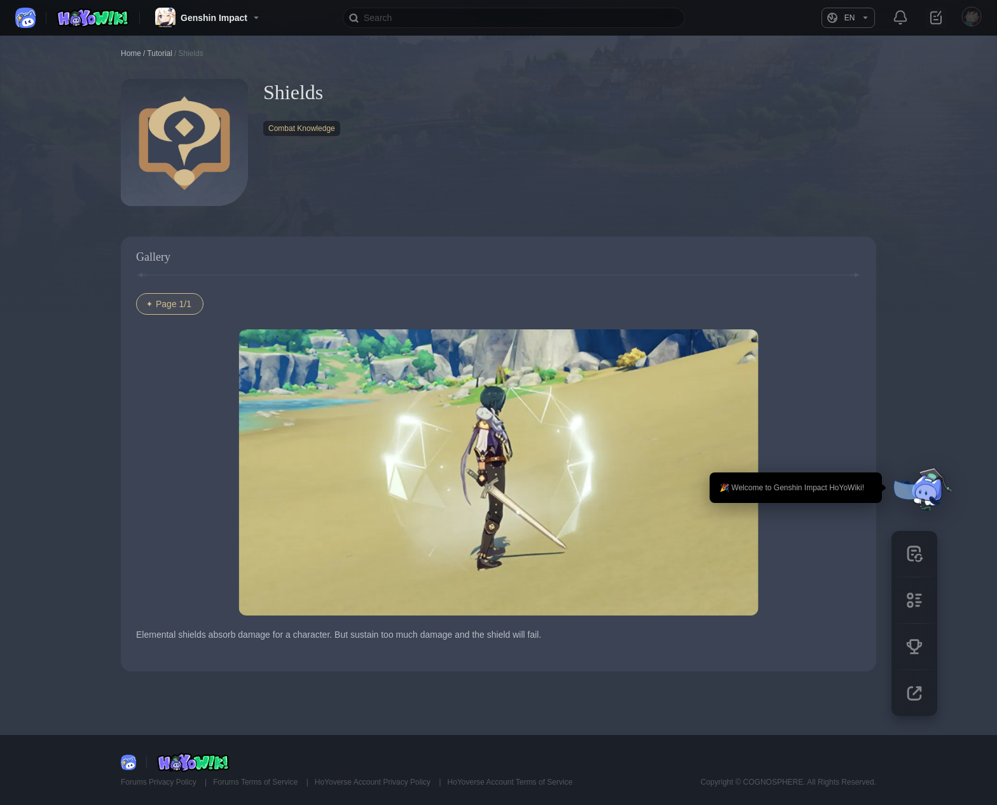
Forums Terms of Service (256, 782)
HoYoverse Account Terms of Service (510, 782)
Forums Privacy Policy (159, 782)
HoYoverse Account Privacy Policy (374, 782)
